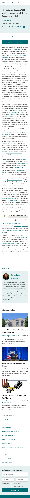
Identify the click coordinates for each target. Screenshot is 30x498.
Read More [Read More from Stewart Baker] (14, 278)
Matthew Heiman (17, 110)
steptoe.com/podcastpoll (21, 226)
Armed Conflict (6, 420)
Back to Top (5, 268)
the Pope (19, 132)
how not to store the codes (14, 180)
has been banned (20, 163)
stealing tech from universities (14, 153)
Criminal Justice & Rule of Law (10, 431)
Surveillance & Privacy (8, 458)
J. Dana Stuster (16, 401)
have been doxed (19, 167)
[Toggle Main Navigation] (5, 2)
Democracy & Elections (8, 439)
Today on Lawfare (17, 483)
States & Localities (7, 455)
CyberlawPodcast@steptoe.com (10, 243)
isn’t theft (15, 194)
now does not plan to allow (9, 198)
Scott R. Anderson (7, 401)
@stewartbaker (23, 237)
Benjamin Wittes (6, 335)
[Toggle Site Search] (27, 2)
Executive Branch (7, 443)
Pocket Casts (20, 230)
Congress (5, 423)
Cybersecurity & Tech (8, 435)
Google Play (9, 230)
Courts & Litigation (7, 427)
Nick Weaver (11, 114)
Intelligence (6, 451)
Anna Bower (14, 335)
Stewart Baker (6, 20)
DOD (11, 132)
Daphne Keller (16, 49)
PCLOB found (9, 116)
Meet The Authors (14, 37)
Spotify (14, 230)
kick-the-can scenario (14, 112)
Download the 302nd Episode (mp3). (11, 223)
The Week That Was (18, 486)
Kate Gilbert (5, 369)
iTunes (3, 230)
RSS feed (4, 232)
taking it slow (13, 200)
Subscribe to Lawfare (15, 42)
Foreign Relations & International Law (12, 447)
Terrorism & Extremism (8, 462)
